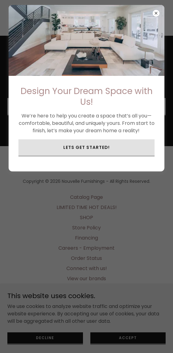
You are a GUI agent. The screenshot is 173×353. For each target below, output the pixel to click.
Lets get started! (86, 147)
